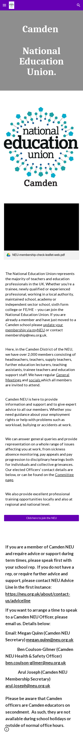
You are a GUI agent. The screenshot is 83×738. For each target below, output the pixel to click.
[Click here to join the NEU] (41, 518)
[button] (4, 5)
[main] (41, 50)
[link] (41, 231)
